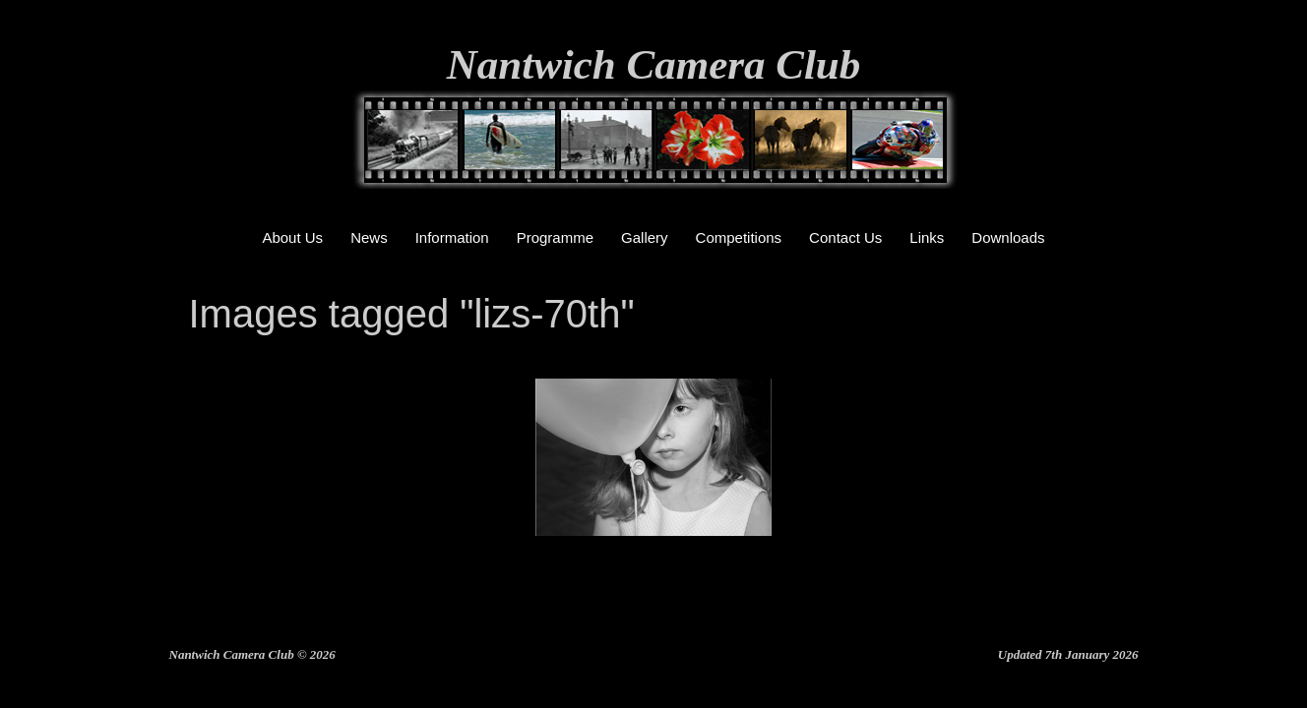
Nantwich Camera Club (654, 64)
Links (926, 237)
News (369, 237)
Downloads (1007, 237)
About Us (292, 237)
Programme (555, 237)
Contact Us (845, 237)
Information (452, 237)
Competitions (739, 237)
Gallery (644, 237)
